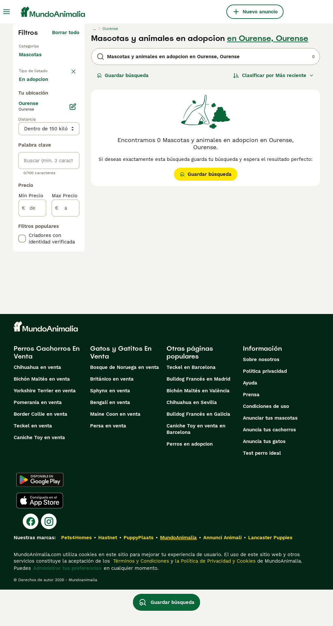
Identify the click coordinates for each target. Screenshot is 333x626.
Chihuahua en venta (37, 404)
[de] (32, 244)
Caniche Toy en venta (39, 474)
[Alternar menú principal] (6, 11)
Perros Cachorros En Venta (47, 389)
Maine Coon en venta (115, 450)
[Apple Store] (40, 537)
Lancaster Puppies (270, 574)
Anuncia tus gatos (264, 478)
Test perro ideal (262, 489)
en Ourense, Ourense (267, 38)
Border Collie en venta (40, 450)
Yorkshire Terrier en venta (45, 427)
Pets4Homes (76, 574)
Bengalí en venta (110, 439)
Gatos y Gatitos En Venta (121, 389)
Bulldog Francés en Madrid (198, 415)
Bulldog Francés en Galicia (198, 450)
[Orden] (273, 75)
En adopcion (38, 97)
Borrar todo (65, 32)
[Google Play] (39, 516)
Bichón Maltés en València (198, 427)
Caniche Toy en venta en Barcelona (195, 465)
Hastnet (107, 574)
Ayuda (250, 419)
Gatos (26, 54)
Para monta (38, 113)
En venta (34, 82)
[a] (65, 244)
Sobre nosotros (261, 396)
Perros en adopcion (189, 480)
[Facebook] (30, 558)
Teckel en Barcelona (191, 404)
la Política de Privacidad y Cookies (214, 597)
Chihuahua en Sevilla (191, 439)
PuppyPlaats (138, 574)
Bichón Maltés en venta (42, 415)
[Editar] (72, 143)
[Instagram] (49, 558)
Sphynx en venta (110, 427)
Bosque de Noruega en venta (124, 404)
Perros (26, 43)
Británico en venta (112, 415)
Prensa (251, 431)
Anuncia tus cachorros (269, 466)
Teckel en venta (33, 462)
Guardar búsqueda (123, 75)
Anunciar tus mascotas (270, 454)
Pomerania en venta (38, 439)
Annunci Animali (222, 574)
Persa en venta (108, 462)
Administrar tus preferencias (67, 604)
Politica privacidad (265, 408)
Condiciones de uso (266, 443)
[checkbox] (22, 274)
